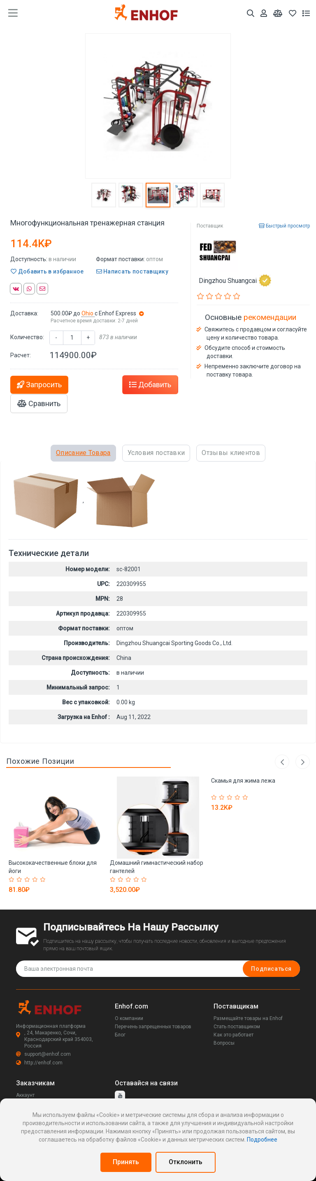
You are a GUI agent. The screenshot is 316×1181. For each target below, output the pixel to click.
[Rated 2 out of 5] (20, 879)
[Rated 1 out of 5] (12, 879)
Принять (126, 1162)
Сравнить (38, 403)
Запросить (39, 384)
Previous (282, 762)
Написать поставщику (132, 271)
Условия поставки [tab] (156, 453)
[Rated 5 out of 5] (44, 879)
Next (302, 762)
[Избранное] (292, 13)
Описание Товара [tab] (83, 453)
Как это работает (233, 1035)
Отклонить (185, 1162)
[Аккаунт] (263, 13)
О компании (129, 1018)
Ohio (88, 313)
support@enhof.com (43, 1054)
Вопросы (224, 1043)
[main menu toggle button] (13, 13)
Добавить (150, 384)
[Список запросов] (306, 13)
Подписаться (271, 968)
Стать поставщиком (237, 1026)
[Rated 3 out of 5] (28, 879)
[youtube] (120, 1096)
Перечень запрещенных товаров (153, 1026)
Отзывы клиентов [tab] (231, 453)
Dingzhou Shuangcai (235, 280)
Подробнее (262, 1139)
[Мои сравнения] (278, 13)
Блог (120, 1035)
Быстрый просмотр (284, 226)
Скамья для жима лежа (243, 780)
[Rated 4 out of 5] (36, 879)
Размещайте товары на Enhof (248, 1018)
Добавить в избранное (47, 271)
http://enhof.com (39, 1063)
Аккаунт (25, 1095)
